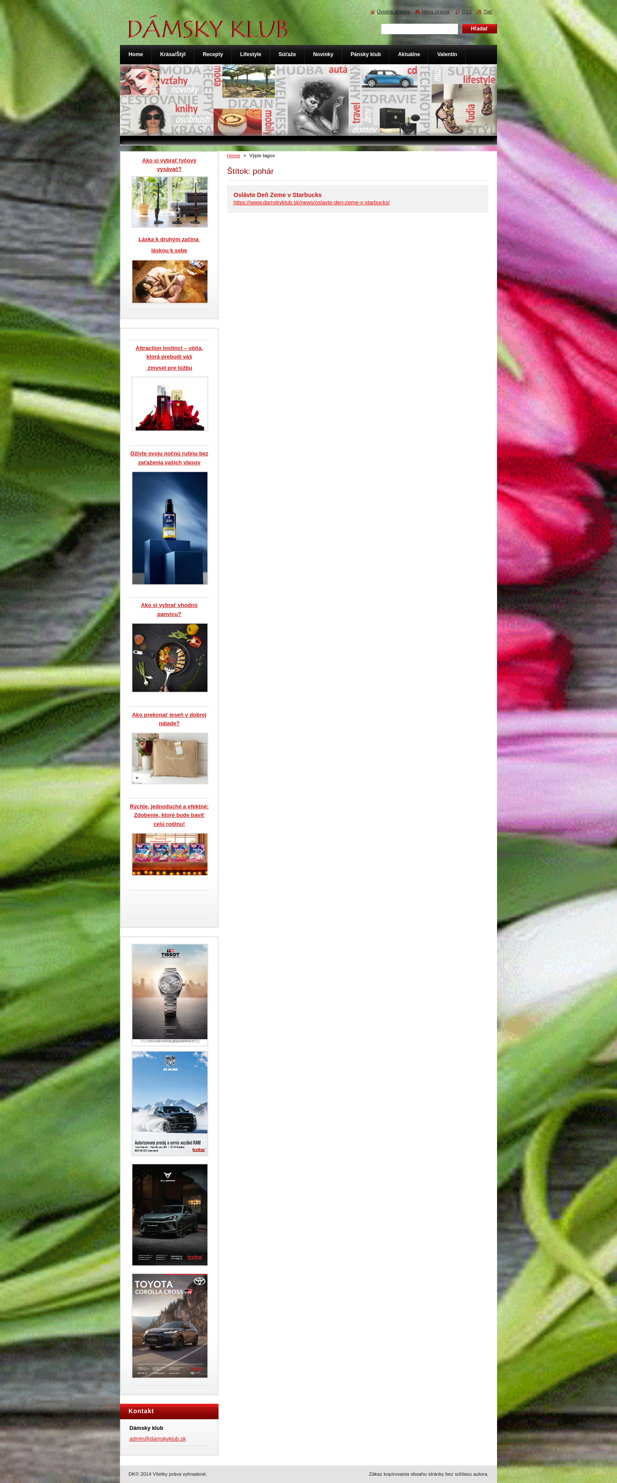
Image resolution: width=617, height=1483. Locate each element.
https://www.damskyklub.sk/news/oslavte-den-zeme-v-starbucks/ (312, 202)
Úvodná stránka (393, 11)
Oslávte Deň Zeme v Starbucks (278, 194)
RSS (466, 11)
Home (233, 155)
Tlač (487, 11)
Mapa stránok (436, 11)
